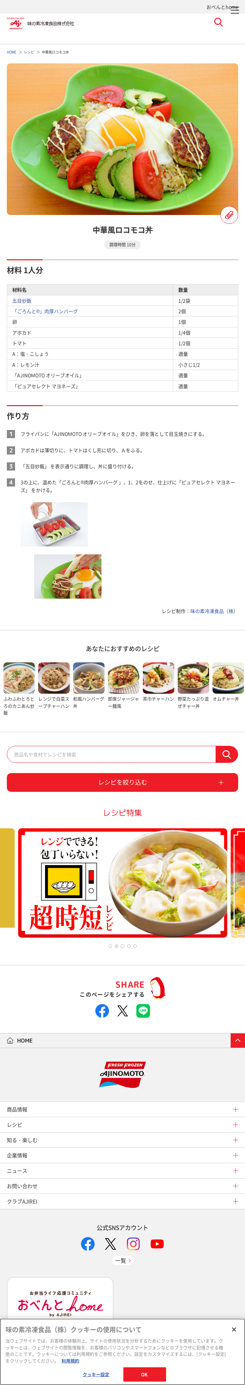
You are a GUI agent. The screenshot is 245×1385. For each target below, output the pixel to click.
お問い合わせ (22, 1186)
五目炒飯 (21, 300)
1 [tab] (110, 946)
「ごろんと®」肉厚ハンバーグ (45, 311)
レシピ (14, 1124)
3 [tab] (122, 946)
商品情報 (17, 1109)
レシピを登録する (229, 215)
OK (144, 1374)
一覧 (120, 1260)
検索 (227, 754)
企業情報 (17, 1155)
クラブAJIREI (22, 1201)
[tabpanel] (19, 689)
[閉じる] (234, 1329)
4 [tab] (129, 946)
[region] (122, 1352)
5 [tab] (135, 946)
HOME (25, 1040)
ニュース (17, 1170)
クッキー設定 (96, 1374)
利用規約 (70, 1360)
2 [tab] (116, 946)
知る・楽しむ (22, 1140)
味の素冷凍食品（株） (214, 610)
